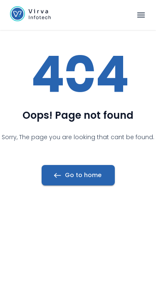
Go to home (77, 175)
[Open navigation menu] (141, 15)
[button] (32, 15)
